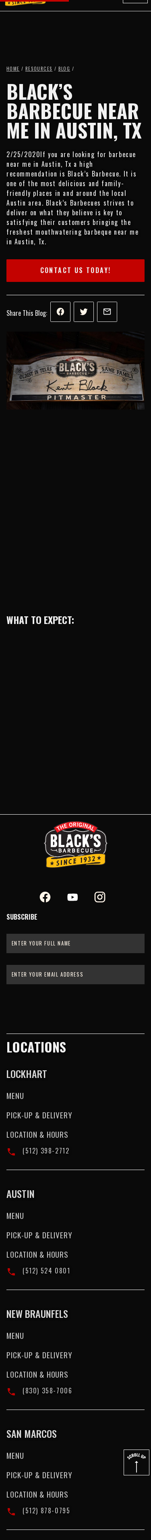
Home (13, 68)
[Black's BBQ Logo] (75, 844)
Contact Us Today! (75, 270)
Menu (15, 1095)
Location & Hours (37, 1134)
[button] (135, 16)
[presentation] (75, 1008)
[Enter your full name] (75, 943)
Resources (39, 68)
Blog (64, 68)
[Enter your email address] (75, 974)
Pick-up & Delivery (39, 1115)
